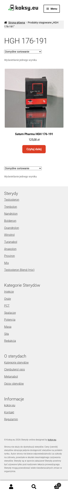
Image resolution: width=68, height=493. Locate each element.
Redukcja (10, 340)
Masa (7, 326)
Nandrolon (11, 213)
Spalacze (10, 312)
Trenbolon (10, 207)
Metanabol (11, 376)
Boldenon (10, 221)
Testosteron (11, 199)
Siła (6, 334)
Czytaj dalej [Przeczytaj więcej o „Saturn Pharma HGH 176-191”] (34, 149)
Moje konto (11, 487)
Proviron (9, 256)
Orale (7, 298)
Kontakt (9, 412)
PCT (7, 305)
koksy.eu (9, 405)
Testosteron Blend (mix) (19, 270)
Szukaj (34, 487)
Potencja (9, 319)
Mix (6, 263)
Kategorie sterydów (16, 362)
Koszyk (53, 484)
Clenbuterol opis (14, 369)
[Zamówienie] (23, 51)
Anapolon (10, 249)
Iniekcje (9, 291)
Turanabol (10, 242)
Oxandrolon (11, 228)
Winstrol (9, 235)
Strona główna (16, 22)
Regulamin (11, 419)
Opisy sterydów (14, 383)
